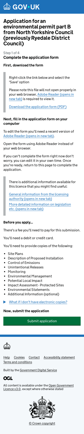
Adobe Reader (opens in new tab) (28, 136)
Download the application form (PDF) (38, 107)
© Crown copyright (42, 423)
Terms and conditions (17, 362)
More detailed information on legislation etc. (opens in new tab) (40, 206)
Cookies (19, 357)
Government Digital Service (38, 370)
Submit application (42, 321)
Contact (34, 357)
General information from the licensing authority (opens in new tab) (39, 196)
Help (6, 357)
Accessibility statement (59, 357)
